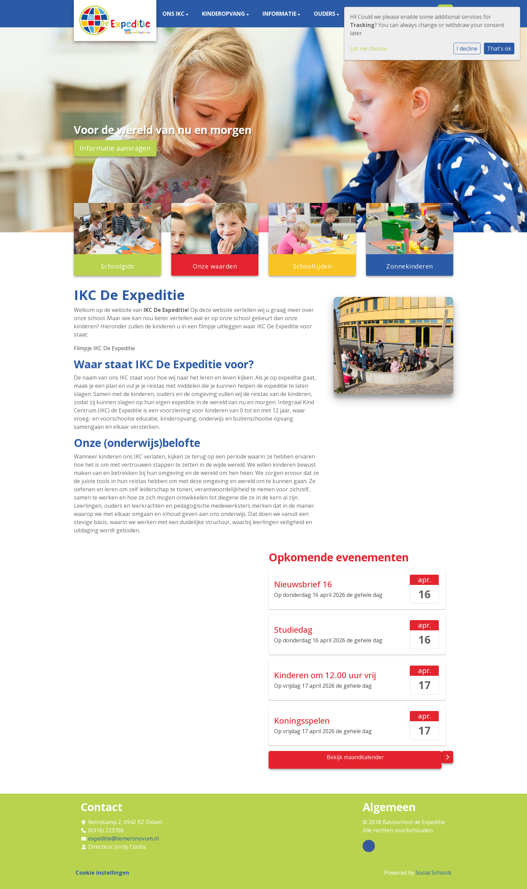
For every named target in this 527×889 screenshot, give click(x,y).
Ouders (325, 13)
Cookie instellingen (102, 872)
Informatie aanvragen (115, 148)
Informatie (280, 13)
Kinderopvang (224, 13)
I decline (467, 48)
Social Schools (433, 872)
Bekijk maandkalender (355, 757)
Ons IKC (174, 13)
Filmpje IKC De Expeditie (104, 348)
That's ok (499, 48)
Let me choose (368, 48)
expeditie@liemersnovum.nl (123, 838)
